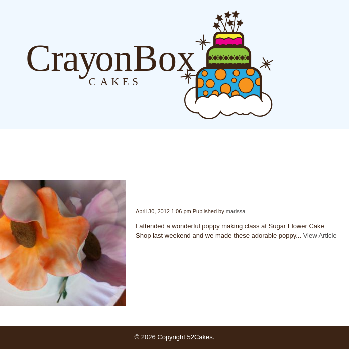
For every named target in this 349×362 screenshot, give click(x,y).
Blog (283, 64)
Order (324, 64)
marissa (236, 211)
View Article (320, 235)
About (304, 64)
